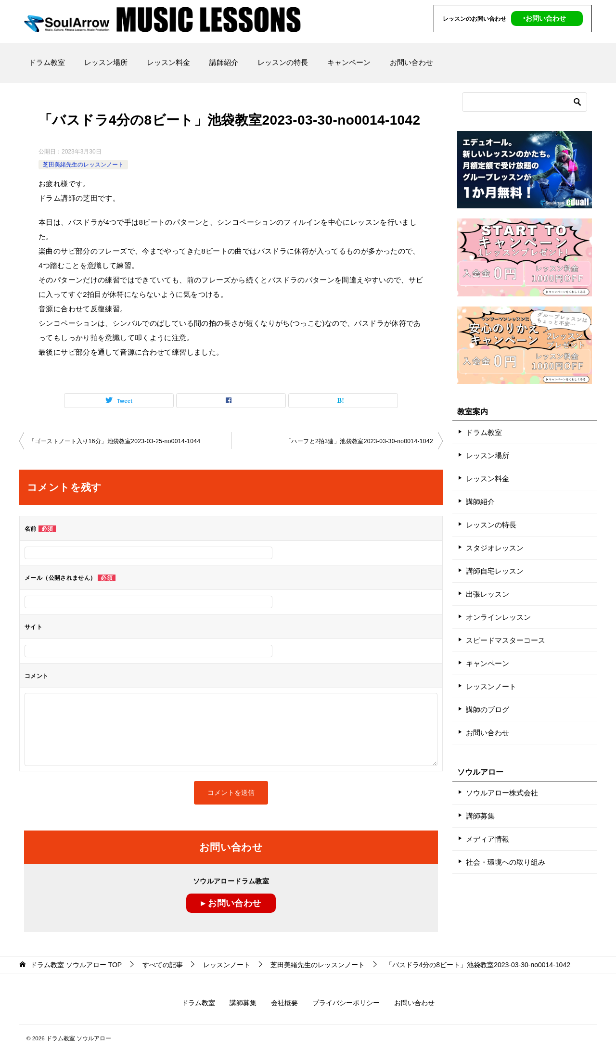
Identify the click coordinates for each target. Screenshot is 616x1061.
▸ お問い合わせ (231, 903)
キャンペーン (349, 62)
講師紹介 (223, 62)
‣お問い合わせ (544, 18)
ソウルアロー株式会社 (502, 793)
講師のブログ (487, 709)
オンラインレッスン (498, 617)
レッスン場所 (106, 62)
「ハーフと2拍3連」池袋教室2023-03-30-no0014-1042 (359, 441)
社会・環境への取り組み (505, 862)
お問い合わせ (411, 62)
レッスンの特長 (282, 62)
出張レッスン (487, 594)
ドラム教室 (47, 62)
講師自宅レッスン (495, 571)
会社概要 (284, 1003)
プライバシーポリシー (346, 1003)
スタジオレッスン (495, 548)
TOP (76, 965)
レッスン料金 (168, 62)
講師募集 (480, 816)
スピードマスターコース (505, 640)
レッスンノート (491, 686)
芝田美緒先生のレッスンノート (83, 164)
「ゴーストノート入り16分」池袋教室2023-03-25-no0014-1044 (114, 441)
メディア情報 (487, 839)
